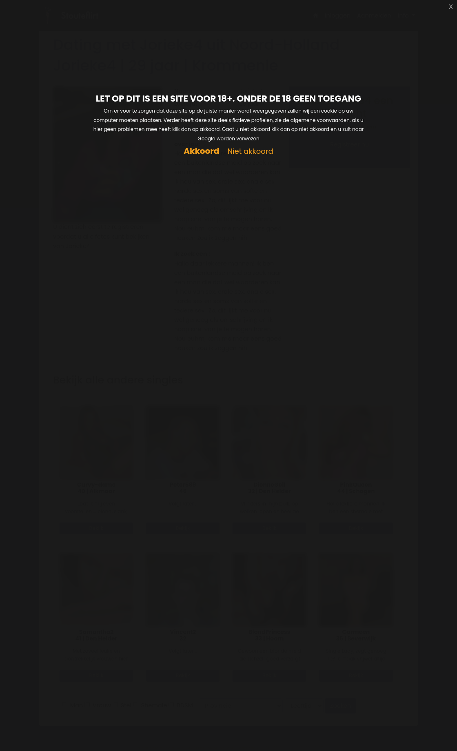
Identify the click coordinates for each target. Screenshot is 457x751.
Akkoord (201, 151)
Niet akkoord (250, 151)
